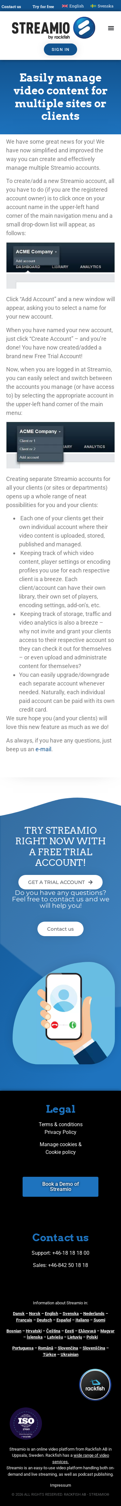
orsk (36, 1313)
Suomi (99, 1320)
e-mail (43, 749)
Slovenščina (94, 1348)
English (51, 1313)
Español (63, 1320)
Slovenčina (68, 1348)
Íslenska (35, 1337)
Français (24, 1320)
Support (41, 1253)
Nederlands (94, 1313)
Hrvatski (34, 1331)
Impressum (60, 1485)
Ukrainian (69, 1354)
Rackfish (53, 1455)
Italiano (82, 1320)
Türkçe (49, 1354)
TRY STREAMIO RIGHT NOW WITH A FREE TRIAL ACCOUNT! (60, 846)
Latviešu (55, 1337)
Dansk (19, 1313)
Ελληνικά (87, 1331)
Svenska (71, 1313)
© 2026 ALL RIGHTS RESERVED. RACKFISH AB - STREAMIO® (60, 1494)
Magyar (107, 1331)
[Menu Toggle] (111, 28)
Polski (92, 1337)
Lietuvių (74, 1337)
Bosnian (13, 1331)
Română (45, 1348)
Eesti (69, 1331)
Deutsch (44, 1320)
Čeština (53, 1331)
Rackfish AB (96, 1449)
